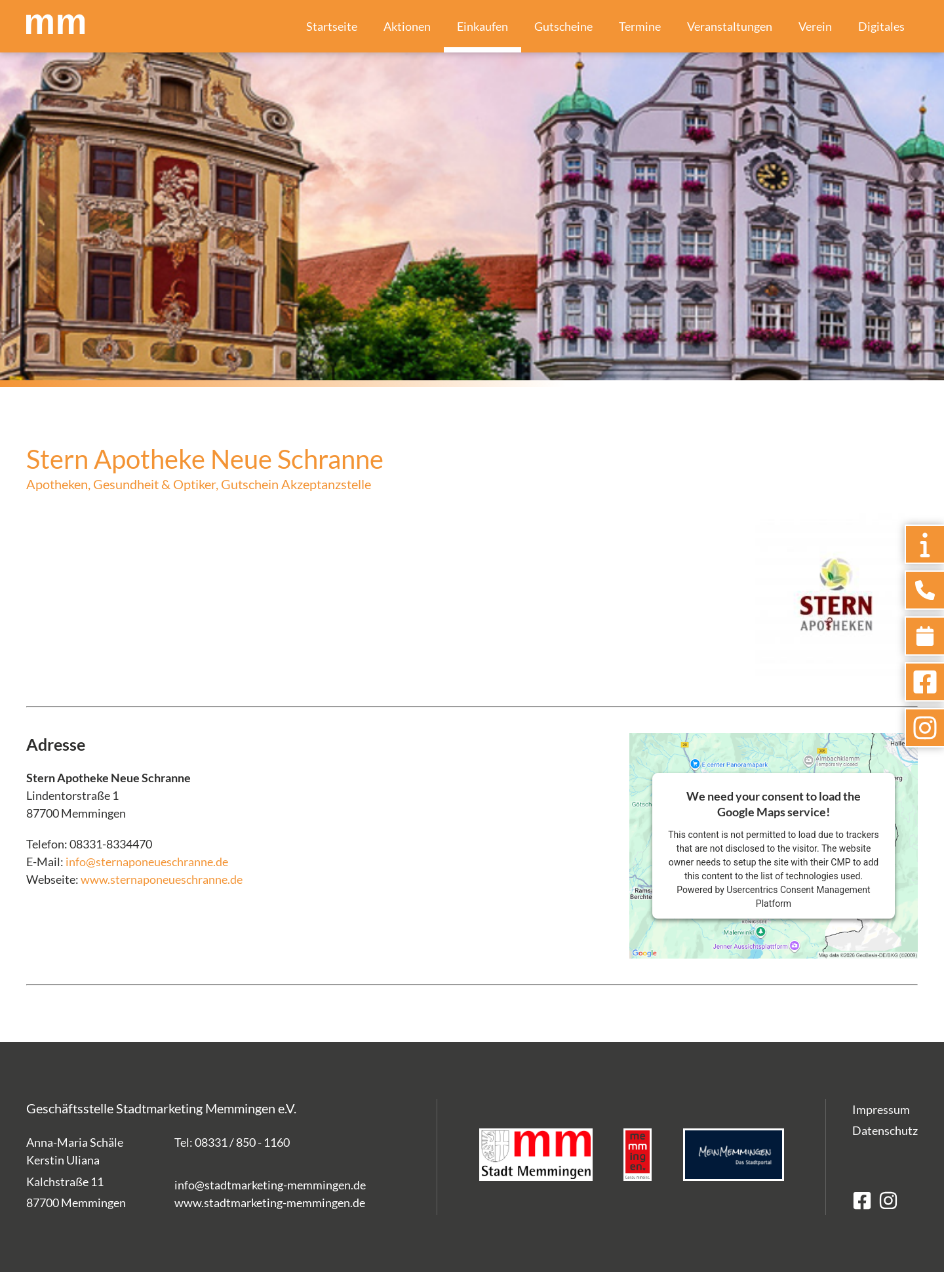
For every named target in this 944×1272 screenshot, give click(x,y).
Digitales (881, 26)
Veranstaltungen (729, 26)
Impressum (881, 1109)
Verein (815, 26)
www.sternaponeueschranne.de (162, 879)
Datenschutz (885, 1130)
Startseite (331, 26)
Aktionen (407, 26)
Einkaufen (482, 26)
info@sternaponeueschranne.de (147, 861)
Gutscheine (563, 26)
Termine (640, 26)
